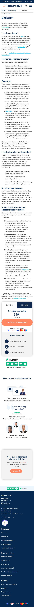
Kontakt (4, 536)
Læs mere (16, 471)
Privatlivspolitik (6, 544)
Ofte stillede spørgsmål (9, 584)
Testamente (5, 560)
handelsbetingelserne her (19, 298)
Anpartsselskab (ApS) (8, 568)
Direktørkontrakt (7, 575)
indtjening (25, 269)
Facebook (8, 111)
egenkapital (5, 27)
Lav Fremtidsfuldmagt (17, 322)
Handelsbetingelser (7, 540)
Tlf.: (6, 511)
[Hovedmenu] (31, 6)
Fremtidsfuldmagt (7, 556)
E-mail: (9, 508)
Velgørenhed (5, 592)
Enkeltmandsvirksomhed (9, 572)
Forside (3, 10)
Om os (4, 533)
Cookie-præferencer (8, 548)
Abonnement (5, 595)
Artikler (4, 588)
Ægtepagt (5, 564)
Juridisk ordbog (12, 10)
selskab (22, 36)
